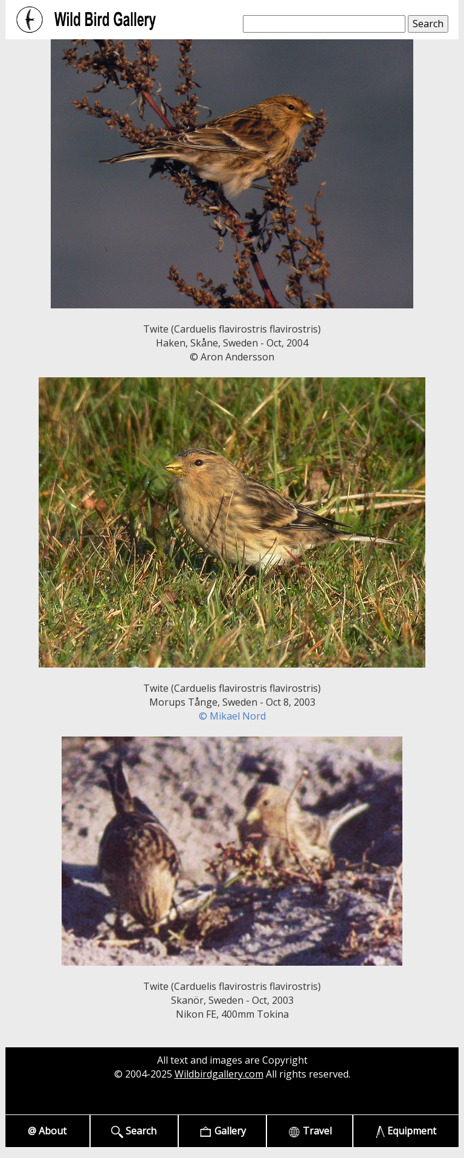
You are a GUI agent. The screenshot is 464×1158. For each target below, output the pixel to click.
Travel (310, 1131)
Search (133, 1131)
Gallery (222, 1131)
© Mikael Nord (232, 716)
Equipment (406, 1131)
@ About (47, 1130)
